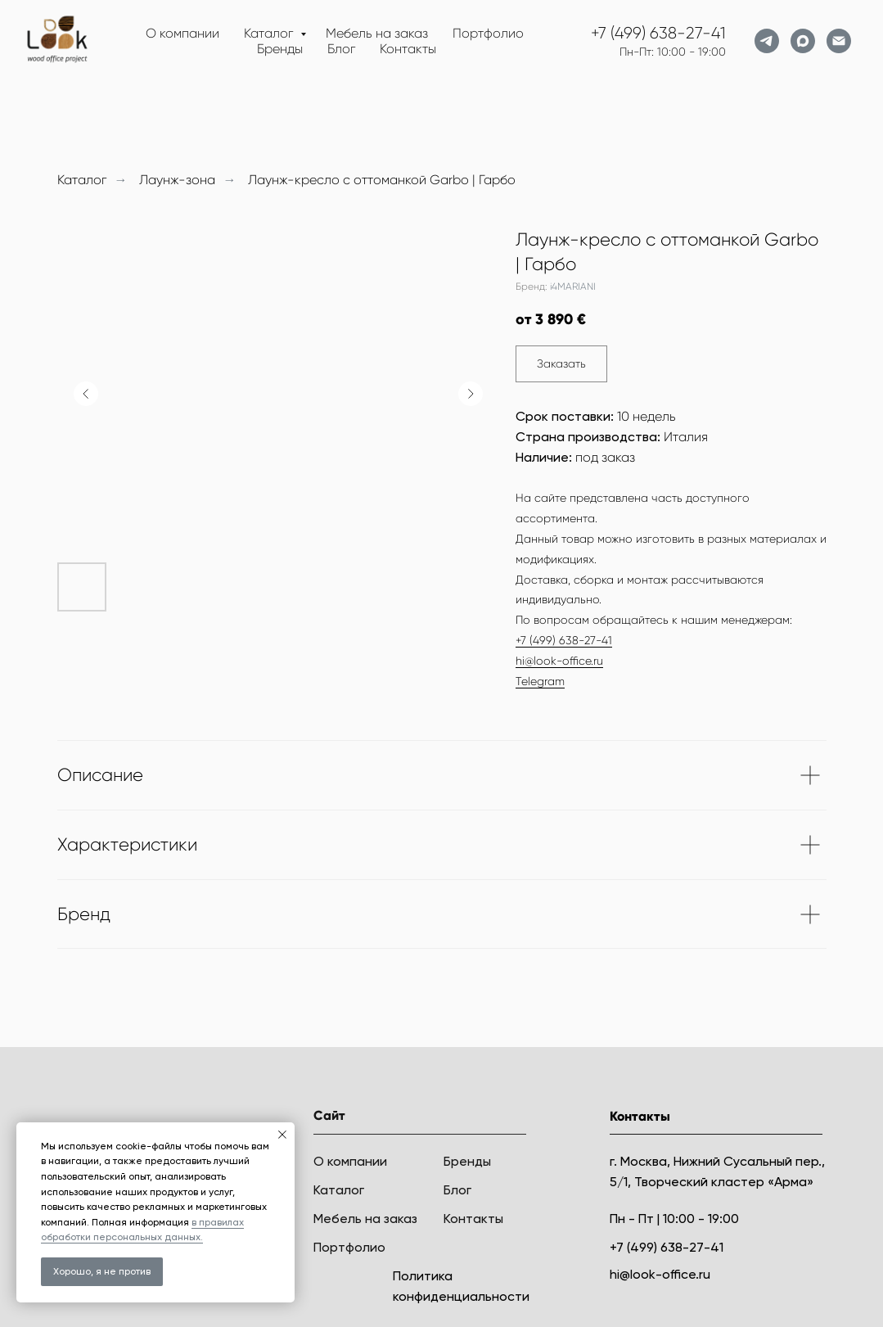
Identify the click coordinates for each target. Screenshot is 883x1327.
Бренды (280, 48)
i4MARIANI (573, 286)
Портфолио (488, 33)
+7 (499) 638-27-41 (658, 33)
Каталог (270, 33)
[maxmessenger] (803, 41)
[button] (561, 363)
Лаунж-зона (177, 179)
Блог (341, 48)
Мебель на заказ (377, 33)
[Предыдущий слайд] (86, 393)
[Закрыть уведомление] (282, 1134)
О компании (182, 33)
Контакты (408, 48)
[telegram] (767, 41)
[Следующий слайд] (470, 393)
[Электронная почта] (839, 41)
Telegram (540, 681)
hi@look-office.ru (559, 660)
